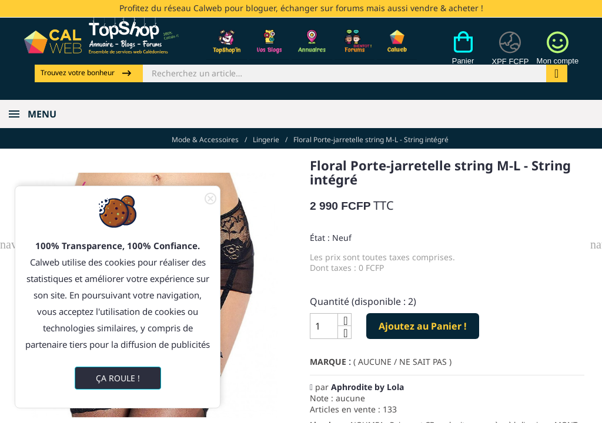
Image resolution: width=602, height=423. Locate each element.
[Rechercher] (344, 73)
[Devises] (510, 54)
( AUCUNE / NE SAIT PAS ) (402, 361)
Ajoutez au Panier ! (423, 325)
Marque (328, 361)
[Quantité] (324, 326)
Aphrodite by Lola (367, 386)
